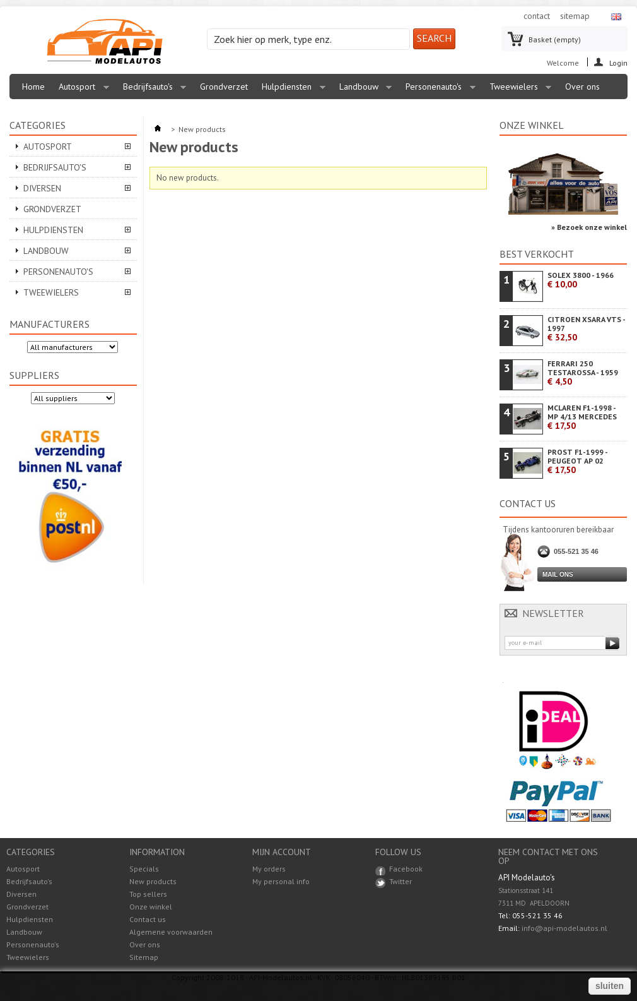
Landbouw (362, 90)
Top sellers (148, 894)
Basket (555, 39)
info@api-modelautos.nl (564, 928)
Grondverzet (224, 86)
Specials (144, 868)
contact (536, 15)
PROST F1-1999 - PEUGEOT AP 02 (577, 461)
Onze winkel (532, 125)
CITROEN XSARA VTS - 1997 (586, 328)
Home (33, 86)
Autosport (80, 90)
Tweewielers (517, 90)
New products (153, 881)
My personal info (281, 881)
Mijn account (281, 852)
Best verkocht (537, 254)
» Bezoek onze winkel (589, 227)
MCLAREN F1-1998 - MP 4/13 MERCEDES (582, 417)
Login (618, 62)
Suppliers (34, 375)
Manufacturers (49, 324)
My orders (269, 869)
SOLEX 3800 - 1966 (580, 280)
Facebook (406, 868)
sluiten (609, 986)
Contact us (147, 919)
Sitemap (143, 957)
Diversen (42, 188)
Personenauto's (437, 90)
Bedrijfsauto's (152, 90)
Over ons (582, 86)
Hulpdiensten (290, 90)
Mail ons (557, 574)
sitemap (575, 15)
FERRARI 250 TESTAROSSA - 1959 (582, 373)
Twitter (400, 881)
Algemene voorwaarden (171, 932)
